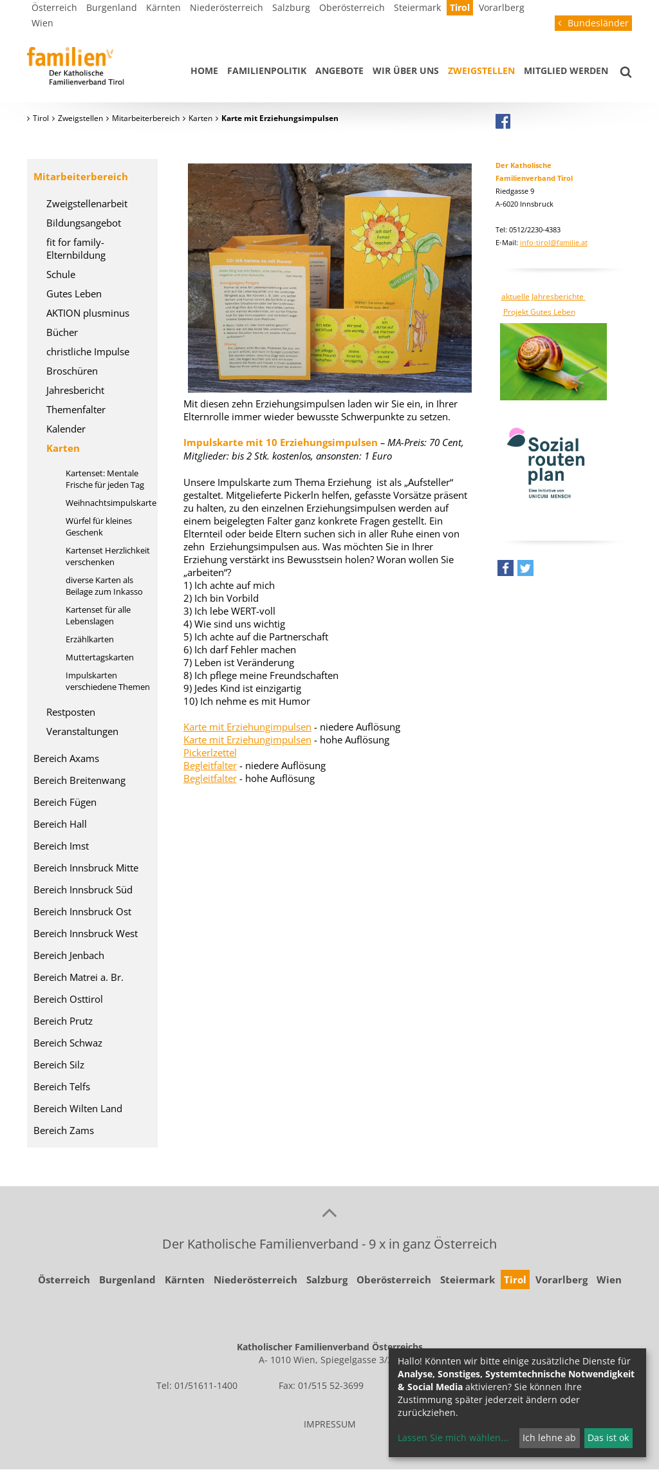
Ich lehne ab (549, 1437)
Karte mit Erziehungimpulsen (247, 726)
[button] (505, 571)
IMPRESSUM (330, 1424)
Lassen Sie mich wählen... (453, 1437)
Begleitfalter (210, 765)
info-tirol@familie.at (554, 242)
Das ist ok (608, 1437)
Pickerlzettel (210, 752)
